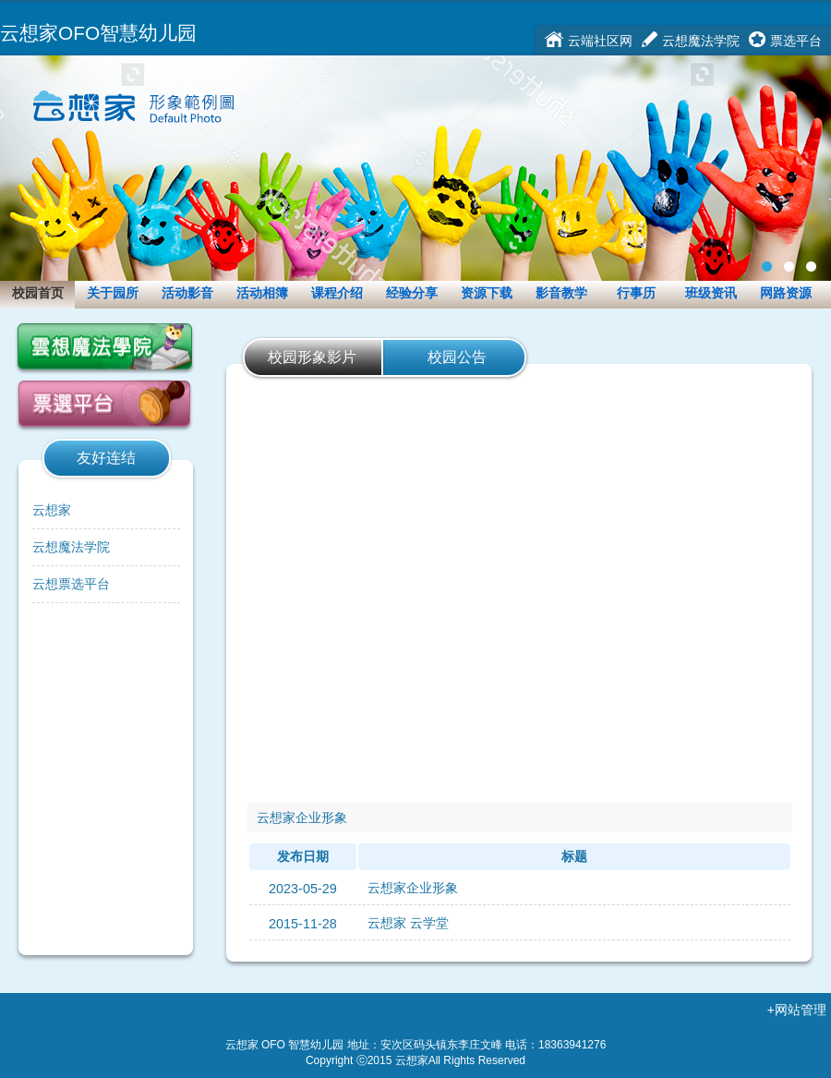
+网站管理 (796, 1009)
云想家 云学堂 (408, 922)
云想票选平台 (71, 583)
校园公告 (457, 357)
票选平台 (796, 40)
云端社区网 (600, 40)
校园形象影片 (312, 357)
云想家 (51, 510)
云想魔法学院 (701, 40)
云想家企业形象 (412, 887)
